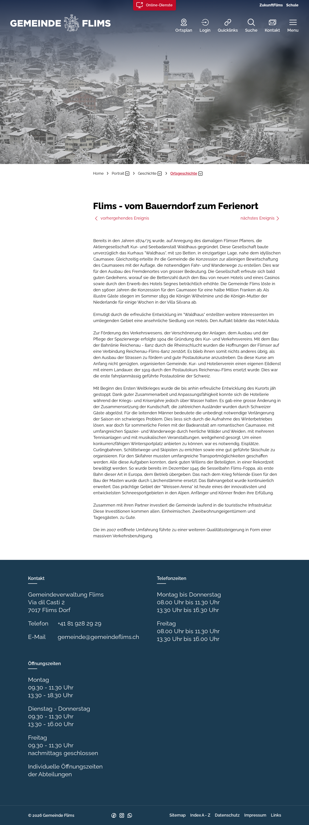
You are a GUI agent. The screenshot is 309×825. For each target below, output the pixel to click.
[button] (289, 25)
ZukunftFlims (271, 5)
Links (276, 815)
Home (98, 173)
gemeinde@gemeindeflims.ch (98, 636)
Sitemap (177, 815)
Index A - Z (200, 815)
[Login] (201, 25)
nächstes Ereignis (260, 218)
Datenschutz (227, 815)
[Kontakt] (269, 25)
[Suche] (248, 25)
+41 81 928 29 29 (79, 623)
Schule (292, 5)
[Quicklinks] (224, 25)
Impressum (255, 815)
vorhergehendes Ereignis (121, 218)
